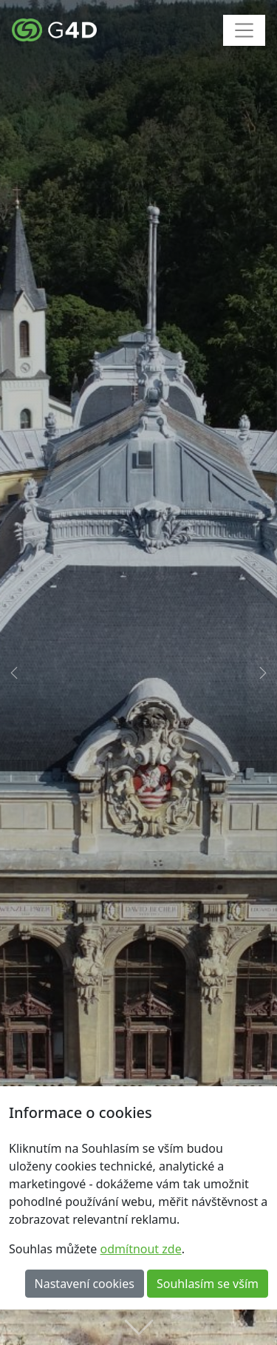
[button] (14, 672)
